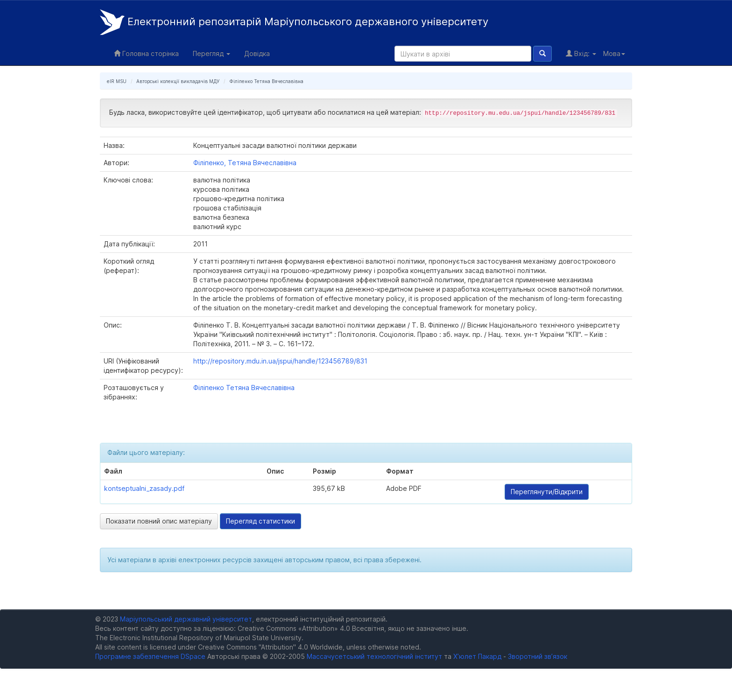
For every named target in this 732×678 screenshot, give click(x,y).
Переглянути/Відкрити (547, 492)
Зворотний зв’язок (537, 656)
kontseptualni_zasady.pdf (144, 488)
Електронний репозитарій (294, 22)
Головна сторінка (146, 53)
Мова (614, 53)
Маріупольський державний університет (186, 619)
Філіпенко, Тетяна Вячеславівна (244, 163)
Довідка (257, 53)
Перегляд (211, 53)
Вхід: (581, 53)
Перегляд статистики (260, 521)
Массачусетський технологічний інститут (374, 656)
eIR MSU (117, 81)
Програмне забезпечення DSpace (150, 656)
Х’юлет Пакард (477, 656)
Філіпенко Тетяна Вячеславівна (266, 81)
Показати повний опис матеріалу (159, 521)
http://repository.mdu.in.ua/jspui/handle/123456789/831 (280, 361)
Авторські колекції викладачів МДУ (177, 81)
